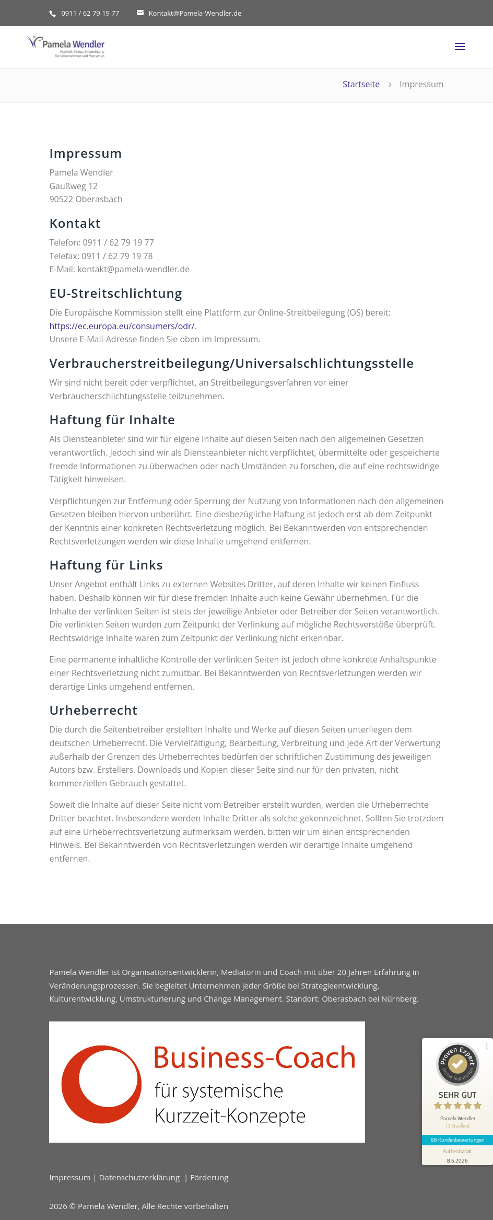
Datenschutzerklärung (139, 1177)
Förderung (209, 1177)
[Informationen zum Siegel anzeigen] (457, 1155)
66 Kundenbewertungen (457, 1139)
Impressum (69, 1177)
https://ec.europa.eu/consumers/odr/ (121, 326)
